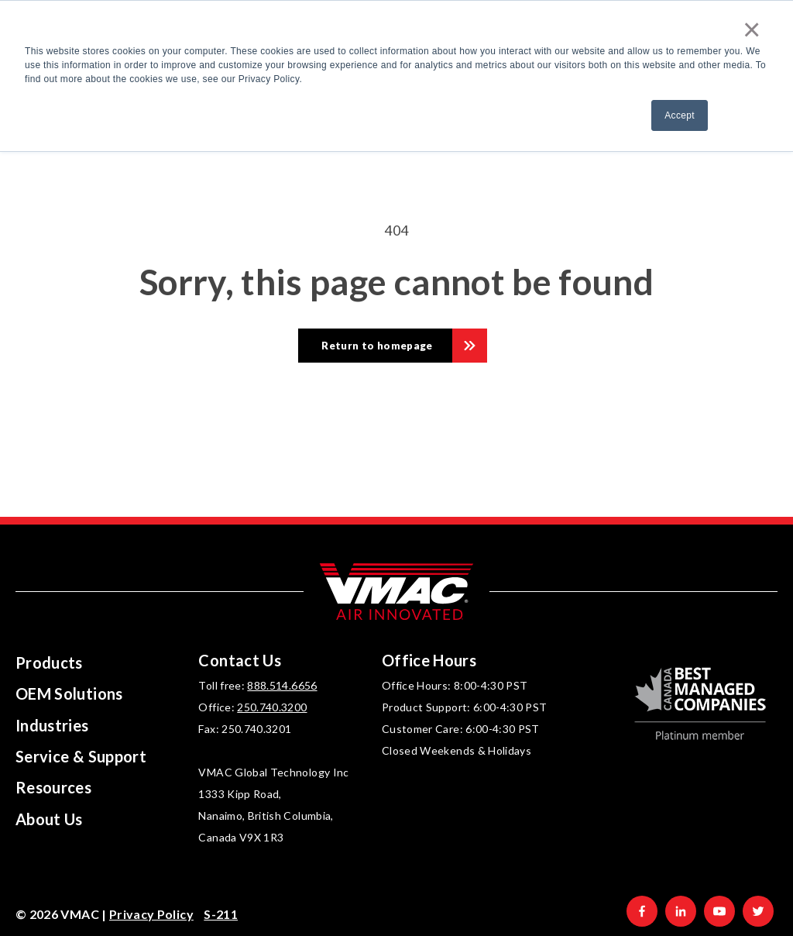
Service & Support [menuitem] (80, 756)
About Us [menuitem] (49, 819)
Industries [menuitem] (52, 725)
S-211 (221, 914)
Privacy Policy (151, 914)
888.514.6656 (282, 685)
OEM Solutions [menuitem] (69, 693)
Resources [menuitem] (53, 787)
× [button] (752, 29)
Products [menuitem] (49, 662)
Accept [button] (679, 115)
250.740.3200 (272, 707)
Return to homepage (376, 345)
